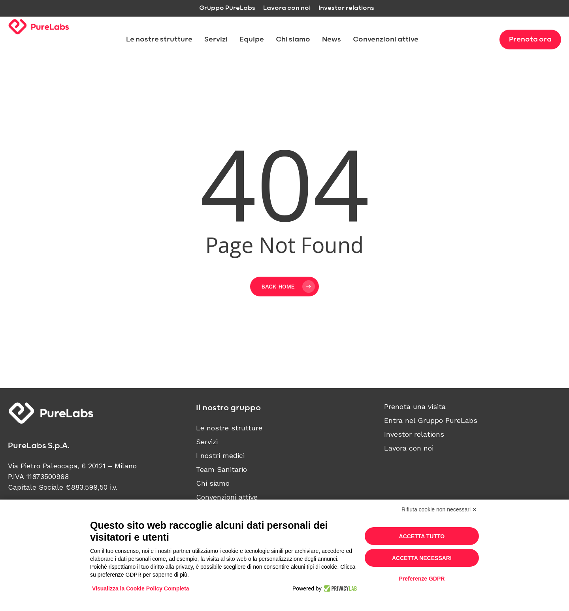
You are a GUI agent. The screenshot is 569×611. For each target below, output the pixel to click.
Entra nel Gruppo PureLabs (430, 420)
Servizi (207, 442)
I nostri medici (220, 455)
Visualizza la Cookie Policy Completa (140, 588)
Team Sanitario (221, 469)
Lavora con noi (408, 448)
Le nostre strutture (229, 428)
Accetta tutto (422, 536)
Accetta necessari (422, 558)
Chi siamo (213, 483)
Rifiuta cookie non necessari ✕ (439, 509)
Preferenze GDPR (422, 578)
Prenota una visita (415, 406)
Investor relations (414, 434)
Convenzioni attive (227, 497)
